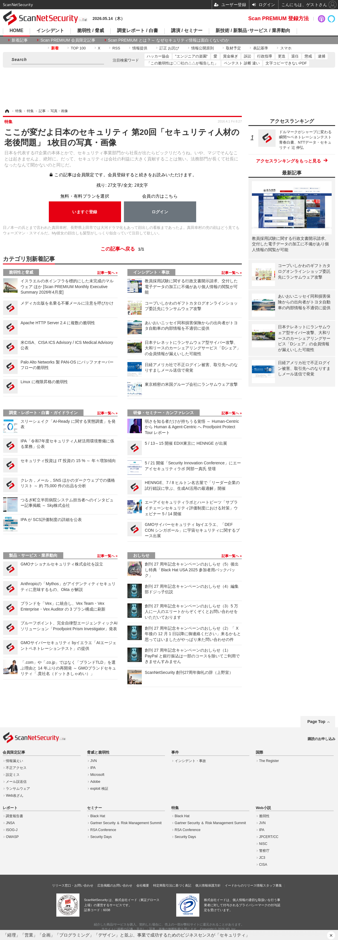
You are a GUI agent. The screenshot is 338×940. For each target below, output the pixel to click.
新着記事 (20, 40)
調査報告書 (14, 816)
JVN (93, 761)
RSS (116, 48)
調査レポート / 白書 (137, 30)
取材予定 (233, 48)
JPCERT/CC (268, 837)
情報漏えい (14, 761)
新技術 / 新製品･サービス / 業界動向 (253, 30)
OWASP (12, 837)
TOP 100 (78, 48)
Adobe (95, 782)
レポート (10, 808)
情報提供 (139, 48)
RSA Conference (103, 830)
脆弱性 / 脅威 (90, 30)
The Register (269, 761)
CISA (263, 865)
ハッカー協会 (158, 56)
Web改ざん (14, 795)
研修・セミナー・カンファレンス (163, 412)
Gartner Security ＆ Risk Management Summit (126, 823)
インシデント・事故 (151, 272)
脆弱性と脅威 (21, 272)
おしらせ (141, 555)
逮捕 (321, 56)
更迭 (281, 56)
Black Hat (97, 816)
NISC (263, 844)
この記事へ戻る (122, 249)
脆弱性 (264, 816)
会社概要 (142, 885)
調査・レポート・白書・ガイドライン (43, 412)
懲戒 (308, 56)
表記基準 (260, 48)
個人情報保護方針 (208, 885)
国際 (259, 752)
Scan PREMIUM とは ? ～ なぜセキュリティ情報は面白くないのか (168, 40)
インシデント (50, 30)
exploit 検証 (99, 789)
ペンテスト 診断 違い (242, 63)
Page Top (316, 721)
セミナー (94, 808)
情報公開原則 (202, 48)
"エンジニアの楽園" (191, 56)
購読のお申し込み (321, 739)
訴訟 (247, 56)
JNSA (10, 823)
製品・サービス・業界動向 (33, 555)
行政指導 (264, 56)
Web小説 (263, 808)
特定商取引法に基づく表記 (172, 885)
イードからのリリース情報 (244, 885)
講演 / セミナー (187, 30)
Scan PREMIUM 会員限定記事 (67, 40)
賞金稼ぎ (230, 56)
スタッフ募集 (272, 885)
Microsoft (97, 775)
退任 (295, 56)
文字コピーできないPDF (286, 63)
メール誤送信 (16, 782)
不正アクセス (16, 768)
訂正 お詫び (169, 48)
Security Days (101, 837)
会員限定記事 (14, 752)
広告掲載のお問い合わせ (114, 885)
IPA (93, 768)
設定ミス (13, 775)
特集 (175, 808)
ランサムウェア (18, 789)
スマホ (285, 48)
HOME (16, 30)
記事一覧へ (106, 273)
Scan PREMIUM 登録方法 (278, 18)
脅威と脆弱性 (98, 752)
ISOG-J (11, 830)
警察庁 (264, 851)
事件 (175, 752)
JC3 (262, 858)
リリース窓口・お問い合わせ (72, 885)
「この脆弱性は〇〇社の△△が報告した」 (182, 63)
